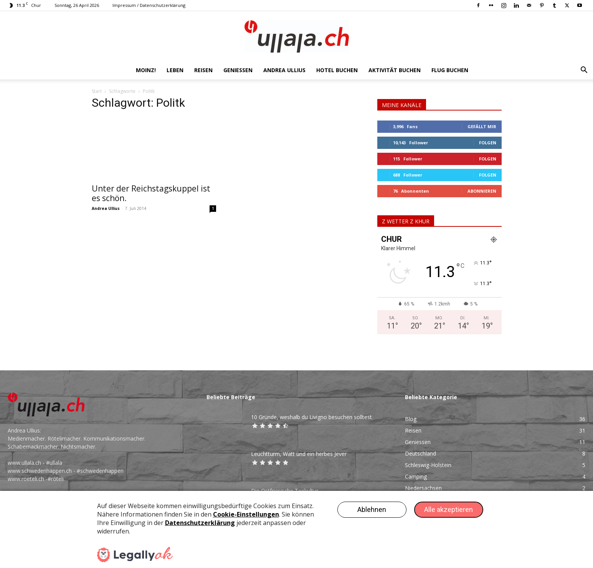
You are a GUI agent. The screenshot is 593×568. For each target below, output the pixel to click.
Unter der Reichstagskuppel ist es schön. (151, 193)
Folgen (487, 142)
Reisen (203, 70)
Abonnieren (481, 191)
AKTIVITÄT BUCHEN (394, 70)
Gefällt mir (481, 126)
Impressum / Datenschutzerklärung (148, 5)
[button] (584, 70)
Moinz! (146, 70)
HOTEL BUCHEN (337, 70)
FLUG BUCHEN (449, 70)
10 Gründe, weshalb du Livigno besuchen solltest (311, 417)
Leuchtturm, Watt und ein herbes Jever (299, 453)
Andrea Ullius (284, 70)
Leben (175, 70)
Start (97, 91)
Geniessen (238, 70)
